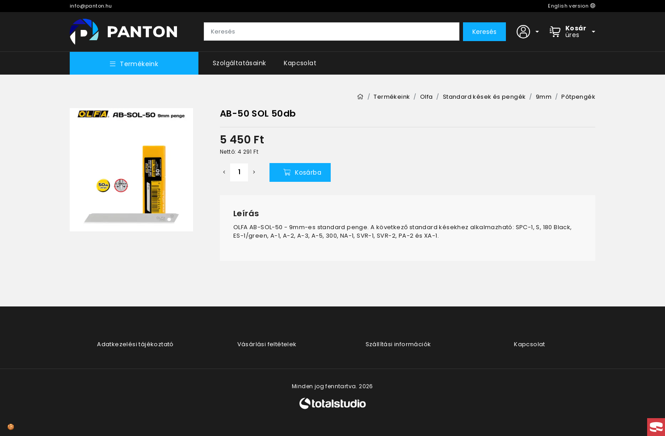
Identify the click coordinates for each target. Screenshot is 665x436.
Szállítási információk (398, 344)
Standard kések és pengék (484, 96)
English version (571, 5)
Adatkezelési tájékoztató (135, 344)
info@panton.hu (91, 5)
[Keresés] (331, 31)
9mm (543, 96)
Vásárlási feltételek (267, 344)
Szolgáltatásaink (239, 63)
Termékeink (134, 63)
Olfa (426, 96)
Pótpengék (578, 96)
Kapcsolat (300, 63)
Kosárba (302, 172)
